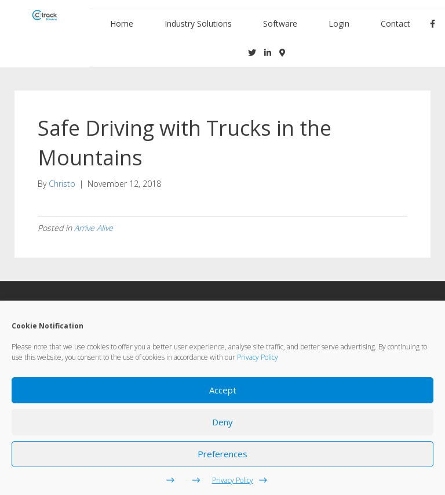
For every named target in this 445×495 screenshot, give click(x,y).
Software (280, 23)
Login (339, 23)
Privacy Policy (257, 357)
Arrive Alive (93, 227)
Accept (222, 390)
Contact (395, 23)
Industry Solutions (198, 23)
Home (121, 23)
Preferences (222, 454)
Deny (222, 422)
